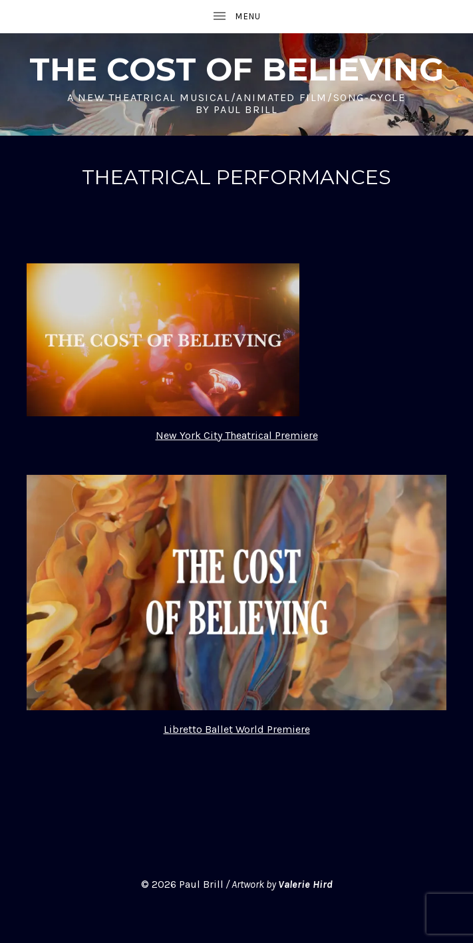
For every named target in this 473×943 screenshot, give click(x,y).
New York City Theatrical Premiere (237, 435)
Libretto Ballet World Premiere (237, 729)
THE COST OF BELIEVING (236, 69)
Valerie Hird (305, 884)
